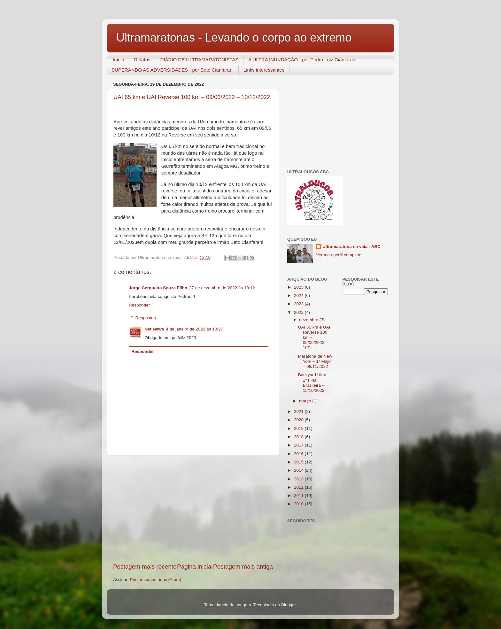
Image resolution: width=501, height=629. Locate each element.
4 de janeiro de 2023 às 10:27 (194, 329)
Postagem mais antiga (243, 566)
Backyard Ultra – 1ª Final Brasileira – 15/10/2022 (314, 382)
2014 (299, 470)
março (305, 401)
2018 (299, 436)
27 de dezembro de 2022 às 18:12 (222, 287)
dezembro (309, 319)
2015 (299, 462)
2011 (299, 495)
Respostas (145, 317)
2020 (299, 419)
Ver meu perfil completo (338, 254)
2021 (299, 411)
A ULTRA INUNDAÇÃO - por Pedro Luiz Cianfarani (302, 59)
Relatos (142, 59)
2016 (299, 453)
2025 (299, 287)
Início (118, 59)
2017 (299, 445)
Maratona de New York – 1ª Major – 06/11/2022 (315, 361)
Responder (139, 305)
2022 (299, 312)
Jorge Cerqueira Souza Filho (158, 287)
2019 (299, 428)
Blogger (288, 604)
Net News (154, 329)
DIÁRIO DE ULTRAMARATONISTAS (199, 59)
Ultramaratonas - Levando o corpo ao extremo (233, 37)
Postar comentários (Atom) (155, 579)
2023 (299, 303)
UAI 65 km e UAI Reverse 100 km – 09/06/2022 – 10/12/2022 (191, 97)
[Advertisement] (193, 509)
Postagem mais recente (144, 566)
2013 (299, 479)
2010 (299, 503)
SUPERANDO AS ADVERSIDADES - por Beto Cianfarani (173, 70)
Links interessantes (263, 70)
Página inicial (194, 566)
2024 (299, 295)
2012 (299, 487)
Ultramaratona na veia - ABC (351, 246)
